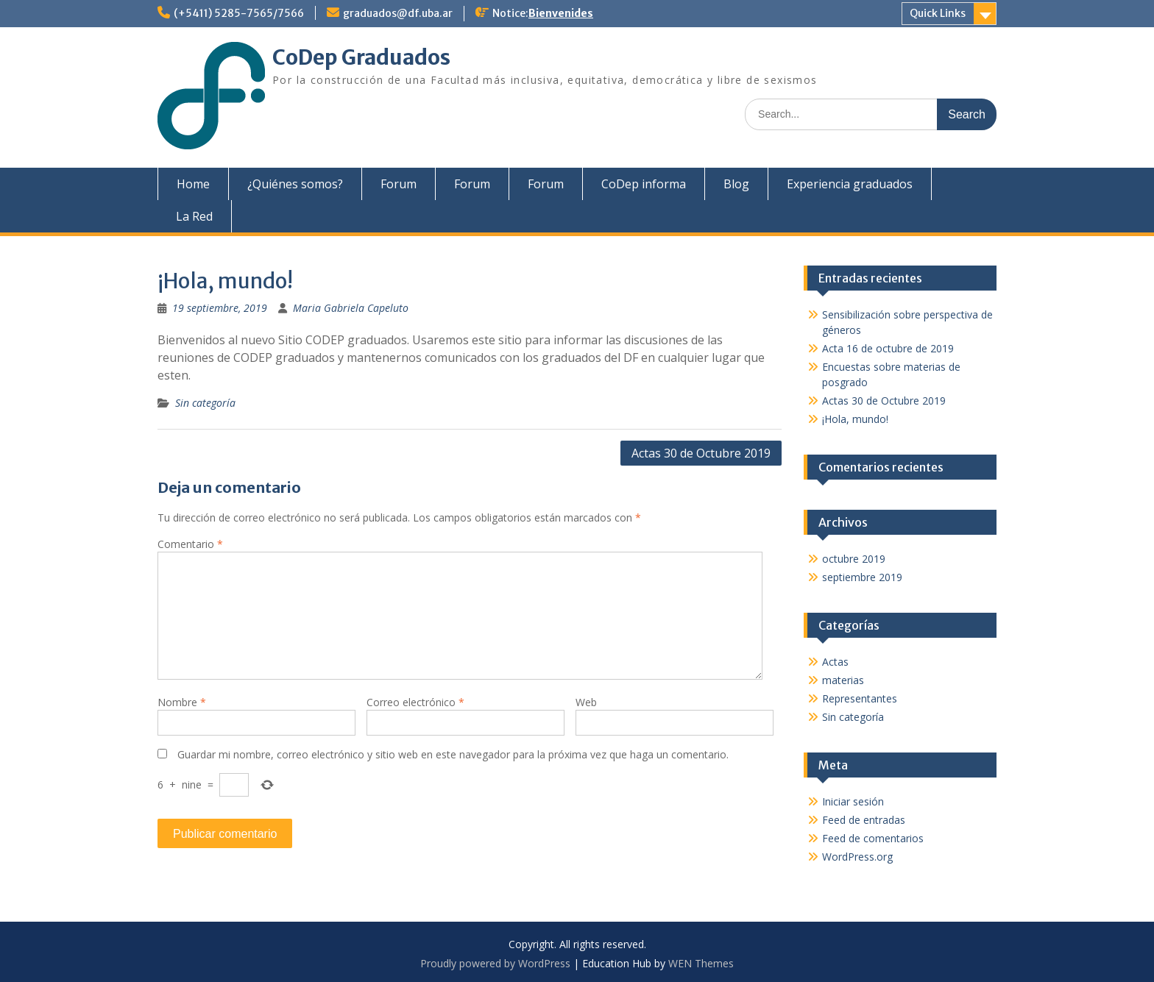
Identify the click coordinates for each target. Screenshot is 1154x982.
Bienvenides (560, 13)
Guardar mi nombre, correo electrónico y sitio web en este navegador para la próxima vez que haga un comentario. (453, 754)
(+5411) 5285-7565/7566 (239, 13)
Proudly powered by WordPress (495, 963)
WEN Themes (701, 963)
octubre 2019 (853, 559)
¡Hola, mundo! (855, 419)
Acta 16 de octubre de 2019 (888, 348)
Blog (736, 184)
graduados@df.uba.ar (398, 13)
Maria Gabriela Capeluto (350, 308)
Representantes (859, 698)
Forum (398, 184)
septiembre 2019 (862, 577)
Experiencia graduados (850, 184)
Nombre (181, 702)
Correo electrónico (415, 702)
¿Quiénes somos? (295, 184)
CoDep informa (643, 184)
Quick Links (938, 13)
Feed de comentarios (873, 838)
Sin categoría (205, 403)
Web (586, 702)
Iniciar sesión (853, 801)
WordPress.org (857, 857)
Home (193, 184)
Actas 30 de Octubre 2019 (701, 453)
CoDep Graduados (361, 57)
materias (843, 680)
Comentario (190, 544)
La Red (194, 216)
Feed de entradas (863, 820)
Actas (835, 662)
